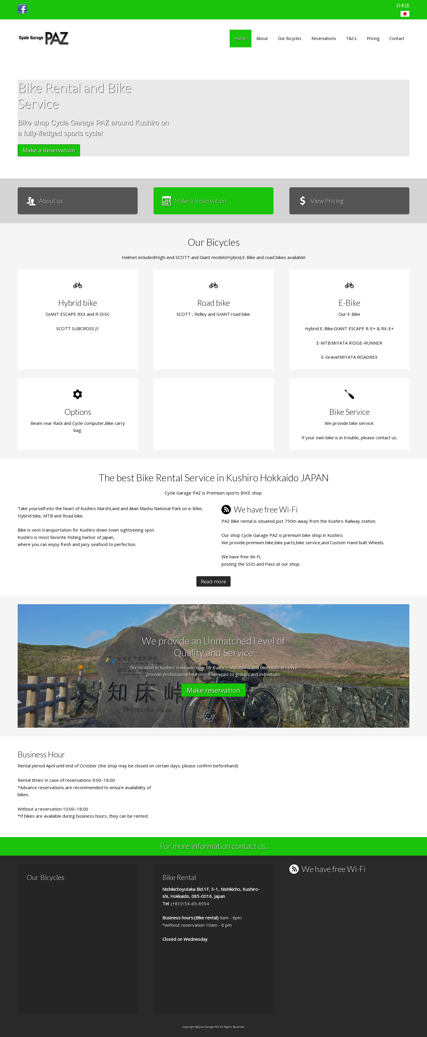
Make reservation (213, 690)
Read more (213, 581)
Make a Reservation (49, 150)
